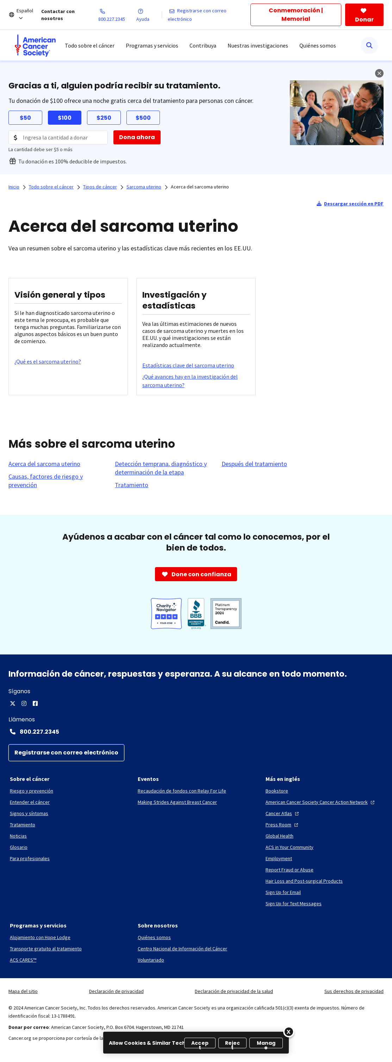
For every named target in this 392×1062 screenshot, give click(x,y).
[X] (12, 703)
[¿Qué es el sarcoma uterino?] (47, 361)
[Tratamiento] (131, 485)
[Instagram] (24, 703)
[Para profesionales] (30, 858)
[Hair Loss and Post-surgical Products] (304, 881)
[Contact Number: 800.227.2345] (196, 731)
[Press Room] (283, 824)
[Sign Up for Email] (283, 892)
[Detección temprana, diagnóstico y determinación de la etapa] (164, 468)
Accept (200, 1043)
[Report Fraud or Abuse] (289, 869)
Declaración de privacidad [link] (116, 991)
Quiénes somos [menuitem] (317, 45)
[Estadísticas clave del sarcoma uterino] (188, 365)
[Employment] (279, 858)
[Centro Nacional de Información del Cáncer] (182, 948)
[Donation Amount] (58, 137)
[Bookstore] (277, 791)
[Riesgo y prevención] (31, 791)
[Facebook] (35, 703)
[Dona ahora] (137, 137)
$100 (64, 118)
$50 (25, 118)
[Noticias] (18, 836)
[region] (196, 1043)
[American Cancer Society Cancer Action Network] (321, 802)
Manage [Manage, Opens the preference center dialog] (266, 1043)
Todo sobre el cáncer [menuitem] (89, 45)
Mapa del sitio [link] (23, 991)
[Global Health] (279, 836)
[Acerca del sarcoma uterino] (44, 464)
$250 (104, 118)
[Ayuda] (149, 15)
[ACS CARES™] (23, 960)
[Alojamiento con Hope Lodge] (40, 937)
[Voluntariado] (151, 960)
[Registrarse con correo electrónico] (209, 15)
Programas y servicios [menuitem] (152, 45)
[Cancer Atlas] (283, 813)
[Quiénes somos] (154, 937)
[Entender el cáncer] (30, 802)
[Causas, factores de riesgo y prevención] (57, 480)
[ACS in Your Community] (289, 847)
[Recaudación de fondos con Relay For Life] (182, 791)
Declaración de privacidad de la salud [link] (234, 991)
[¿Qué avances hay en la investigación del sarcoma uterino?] (196, 380)
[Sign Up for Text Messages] (294, 903)
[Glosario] (18, 847)
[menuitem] (35, 45)
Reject (232, 1043)
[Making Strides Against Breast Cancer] (177, 802)
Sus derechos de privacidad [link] (354, 991)
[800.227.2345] (117, 15)
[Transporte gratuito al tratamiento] (46, 948)
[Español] (29, 15)
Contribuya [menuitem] (202, 45)
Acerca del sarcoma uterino (200, 187)
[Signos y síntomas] (29, 813)
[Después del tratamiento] (254, 464)
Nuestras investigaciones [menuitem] (258, 45)
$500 (143, 118)
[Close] (288, 1031)
